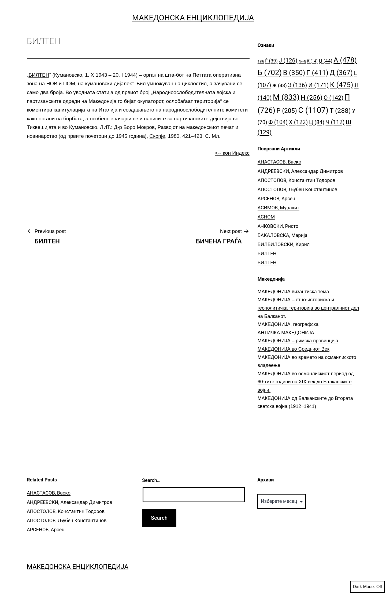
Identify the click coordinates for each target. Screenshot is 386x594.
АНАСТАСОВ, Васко (279, 162)
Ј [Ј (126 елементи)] (288, 60)
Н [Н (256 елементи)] (311, 97)
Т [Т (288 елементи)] (340, 110)
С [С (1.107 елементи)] (313, 110)
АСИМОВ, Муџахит (278, 207)
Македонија (102, 101)
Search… (151, 480)
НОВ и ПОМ (60, 83)
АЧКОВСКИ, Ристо (278, 226)
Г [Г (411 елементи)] (317, 73)
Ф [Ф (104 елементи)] (278, 122)
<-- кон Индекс (232, 153)
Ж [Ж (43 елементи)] (279, 85)
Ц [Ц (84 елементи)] (316, 122)
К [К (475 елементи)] (341, 84)
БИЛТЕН (38, 75)
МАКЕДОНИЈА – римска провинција (298, 340)
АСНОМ (266, 217)
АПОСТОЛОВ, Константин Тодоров (296, 180)
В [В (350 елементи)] (294, 73)
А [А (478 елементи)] (345, 60)
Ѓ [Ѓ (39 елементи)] (271, 61)
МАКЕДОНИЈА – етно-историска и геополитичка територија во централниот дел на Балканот (308, 308)
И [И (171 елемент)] (318, 85)
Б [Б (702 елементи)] (270, 72)
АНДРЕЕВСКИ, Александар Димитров (300, 171)
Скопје (157, 136)
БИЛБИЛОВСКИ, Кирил (284, 244)
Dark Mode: (367, 587)
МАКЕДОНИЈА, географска (288, 324)
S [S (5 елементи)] (261, 61)
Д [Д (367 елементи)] (341, 73)
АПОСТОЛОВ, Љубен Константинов (297, 189)
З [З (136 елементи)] (297, 84)
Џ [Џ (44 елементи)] (325, 61)
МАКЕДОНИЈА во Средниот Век (293, 349)
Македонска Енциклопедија (193, 17)
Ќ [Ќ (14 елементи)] (312, 61)
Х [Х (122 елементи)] (298, 122)
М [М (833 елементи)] (286, 97)
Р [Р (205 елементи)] (287, 110)
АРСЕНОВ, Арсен (276, 198)
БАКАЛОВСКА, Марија (282, 235)
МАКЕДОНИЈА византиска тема (293, 291)
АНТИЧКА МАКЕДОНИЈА (286, 332)
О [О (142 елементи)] (333, 97)
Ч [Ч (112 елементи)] (335, 122)
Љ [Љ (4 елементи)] (302, 61)
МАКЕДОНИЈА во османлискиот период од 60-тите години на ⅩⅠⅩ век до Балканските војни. (306, 382)
